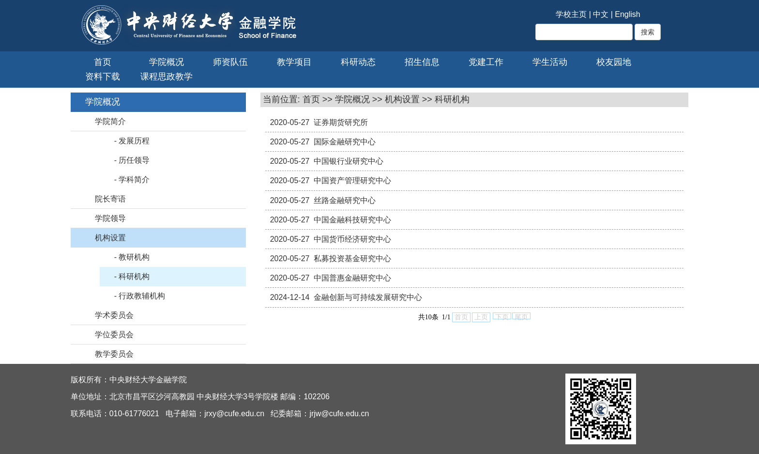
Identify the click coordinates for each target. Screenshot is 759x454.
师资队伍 (230, 62)
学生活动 (549, 62)
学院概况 (166, 62)
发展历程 (134, 141)
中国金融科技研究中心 (352, 220)
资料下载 (102, 76)
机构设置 (110, 238)
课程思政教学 (166, 76)
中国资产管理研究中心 (352, 180)
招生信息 (422, 62)
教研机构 (134, 257)
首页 (102, 62)
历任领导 (134, 160)
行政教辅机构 (142, 296)
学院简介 (110, 121)
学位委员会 (114, 334)
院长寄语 (110, 199)
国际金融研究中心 (345, 142)
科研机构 (134, 276)
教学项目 (294, 62)
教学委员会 (114, 354)
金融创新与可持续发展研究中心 (368, 297)
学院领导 (110, 218)
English (627, 14)
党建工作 (486, 62)
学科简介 (134, 179)
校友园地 (613, 62)
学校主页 (571, 14)
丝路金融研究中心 (345, 200)
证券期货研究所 (341, 122)
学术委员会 (114, 315)
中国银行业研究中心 (348, 161)
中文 (600, 14)
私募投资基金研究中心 (352, 258)
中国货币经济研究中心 (352, 239)
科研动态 (358, 62)
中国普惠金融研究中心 (352, 278)
